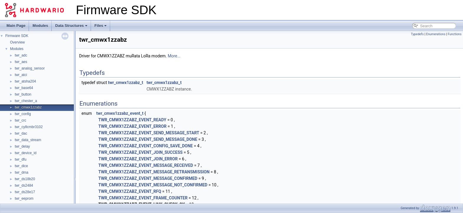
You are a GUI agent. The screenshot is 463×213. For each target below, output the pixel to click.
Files (100, 25)
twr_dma (21, 172)
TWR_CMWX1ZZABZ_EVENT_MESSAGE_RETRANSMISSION (153, 172)
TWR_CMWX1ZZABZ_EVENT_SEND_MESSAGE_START (148, 132)
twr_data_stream (28, 140)
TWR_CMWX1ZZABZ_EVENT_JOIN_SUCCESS (140, 152)
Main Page (15, 25)
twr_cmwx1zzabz (28, 107)
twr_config (23, 114)
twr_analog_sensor (30, 68)
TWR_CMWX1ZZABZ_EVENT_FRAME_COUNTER (143, 198)
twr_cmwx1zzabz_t (125, 82)
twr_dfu (20, 159)
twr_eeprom (24, 198)
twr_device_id (25, 153)
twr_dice (21, 166)
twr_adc (21, 55)
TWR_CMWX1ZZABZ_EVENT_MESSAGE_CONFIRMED (147, 178)
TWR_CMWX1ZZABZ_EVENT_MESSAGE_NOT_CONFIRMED (152, 185)
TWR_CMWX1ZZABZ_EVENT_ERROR (132, 126)
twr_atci (21, 75)
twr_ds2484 (24, 185)
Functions (455, 34)
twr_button (23, 94)
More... (174, 56)
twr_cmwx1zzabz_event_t (120, 113)
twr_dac (21, 133)
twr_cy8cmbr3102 (29, 127)
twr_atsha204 (25, 81)
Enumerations (436, 34)
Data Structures (71, 25)
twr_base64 (24, 88)
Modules (40, 25)
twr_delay (22, 146)
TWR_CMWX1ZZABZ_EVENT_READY (132, 119)
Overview (17, 42)
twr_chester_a (26, 101)
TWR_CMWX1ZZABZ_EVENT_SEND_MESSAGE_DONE (147, 139)
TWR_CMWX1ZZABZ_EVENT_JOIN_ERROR (138, 158)
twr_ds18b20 (25, 179)
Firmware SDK (16, 36)
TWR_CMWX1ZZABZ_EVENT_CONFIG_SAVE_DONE (145, 145)
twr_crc (20, 120)
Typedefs (417, 34)
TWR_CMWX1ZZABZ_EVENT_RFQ (129, 191)
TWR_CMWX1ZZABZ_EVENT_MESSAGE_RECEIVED (145, 165)
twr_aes (21, 62)
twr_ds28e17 (25, 192)
